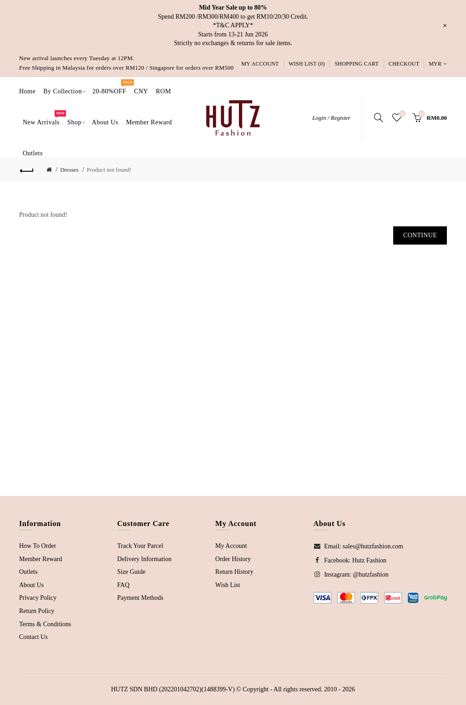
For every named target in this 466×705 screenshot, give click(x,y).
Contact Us (33, 636)
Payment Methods (140, 597)
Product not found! (109, 169)
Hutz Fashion (369, 560)
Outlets (28, 571)
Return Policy (36, 611)
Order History (233, 559)
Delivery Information (144, 559)
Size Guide (131, 571)
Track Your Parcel (140, 545)
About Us (31, 585)
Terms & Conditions (45, 624)
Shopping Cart (356, 64)
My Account (260, 64)
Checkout (404, 64)
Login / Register (331, 117)
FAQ (123, 585)
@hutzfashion (371, 574)
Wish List (227, 585)
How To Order (37, 545)
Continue (420, 235)
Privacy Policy (37, 597)
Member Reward (40, 559)
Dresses (69, 169)
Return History (234, 571)
